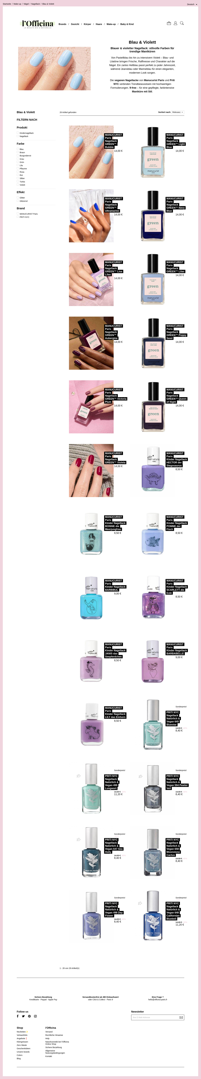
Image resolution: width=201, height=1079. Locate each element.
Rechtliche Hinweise (54, 1035)
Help (47, 1038)
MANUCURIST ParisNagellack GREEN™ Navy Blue (163, 204)
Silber (22, 178)
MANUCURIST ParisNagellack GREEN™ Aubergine (101, 332)
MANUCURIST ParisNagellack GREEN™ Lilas (163, 267)
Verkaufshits (22, 1035)
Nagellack (24, 136)
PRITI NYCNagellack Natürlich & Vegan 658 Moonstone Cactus (161, 847)
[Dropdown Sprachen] (192, 4)
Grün (22, 162)
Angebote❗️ (22, 1038)
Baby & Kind (127, 24)
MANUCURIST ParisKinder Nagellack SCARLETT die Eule (164, 586)
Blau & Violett (26, 112)
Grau (22, 159)
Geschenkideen (23, 1048)
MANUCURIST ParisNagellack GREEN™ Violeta (103, 458)
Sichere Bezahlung (53, 1047)
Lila (21, 165)
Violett (22, 185)
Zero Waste (22, 1045)
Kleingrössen (22, 1042)
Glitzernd (23, 201)
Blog (19, 1058)
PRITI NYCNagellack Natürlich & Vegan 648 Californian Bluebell (161, 911)
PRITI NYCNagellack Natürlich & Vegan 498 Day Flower (101, 909)
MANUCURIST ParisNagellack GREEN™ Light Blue (163, 141)
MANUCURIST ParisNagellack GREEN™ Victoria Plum (103, 395)
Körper (87, 24)
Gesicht (75, 24)
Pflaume (23, 169)
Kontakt (48, 1056)
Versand (48, 1032)
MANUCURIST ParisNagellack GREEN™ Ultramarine (101, 204)
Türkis (22, 182)
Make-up (111, 24)
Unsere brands (23, 1052)
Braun (22, 152)
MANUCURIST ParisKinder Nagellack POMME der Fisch (164, 523)
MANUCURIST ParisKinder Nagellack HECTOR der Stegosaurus (164, 459)
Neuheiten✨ (22, 1032)
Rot (21, 175)
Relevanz (177, 112)
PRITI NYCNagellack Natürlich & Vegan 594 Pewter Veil (164, 782)
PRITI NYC (24, 217)
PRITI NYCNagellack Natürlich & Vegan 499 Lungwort (99, 782)
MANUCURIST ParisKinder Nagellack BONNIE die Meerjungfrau (103, 523)
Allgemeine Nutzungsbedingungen (55, 1052)
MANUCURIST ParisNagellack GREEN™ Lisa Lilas (101, 268)
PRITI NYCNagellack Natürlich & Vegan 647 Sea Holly (101, 845)
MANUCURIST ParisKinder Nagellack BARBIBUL (103, 585)
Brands (62, 24)
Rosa (22, 172)
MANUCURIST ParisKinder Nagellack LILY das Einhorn (103, 712)
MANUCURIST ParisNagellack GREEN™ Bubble (101, 141)
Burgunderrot (25, 156)
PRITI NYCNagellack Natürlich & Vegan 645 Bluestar (161, 718)
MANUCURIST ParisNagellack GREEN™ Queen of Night (164, 395)
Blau (22, 149)
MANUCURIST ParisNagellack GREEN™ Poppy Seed (164, 332)
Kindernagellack (27, 133)
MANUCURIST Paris (29, 214)
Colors (19, 1055)
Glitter (22, 198)
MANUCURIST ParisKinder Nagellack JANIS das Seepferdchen (103, 650)
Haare (99, 24)
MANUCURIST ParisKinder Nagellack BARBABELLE (164, 649)
